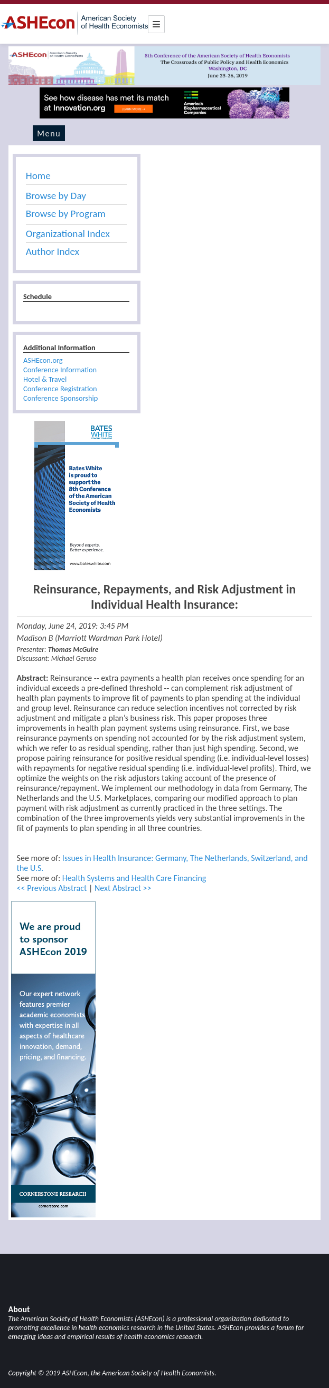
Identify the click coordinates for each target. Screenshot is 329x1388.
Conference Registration (60, 388)
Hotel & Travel (45, 379)
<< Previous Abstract (52, 888)
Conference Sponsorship (60, 398)
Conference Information (60, 369)
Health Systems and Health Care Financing (134, 878)
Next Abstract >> (123, 888)
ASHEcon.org (43, 360)
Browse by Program (66, 213)
